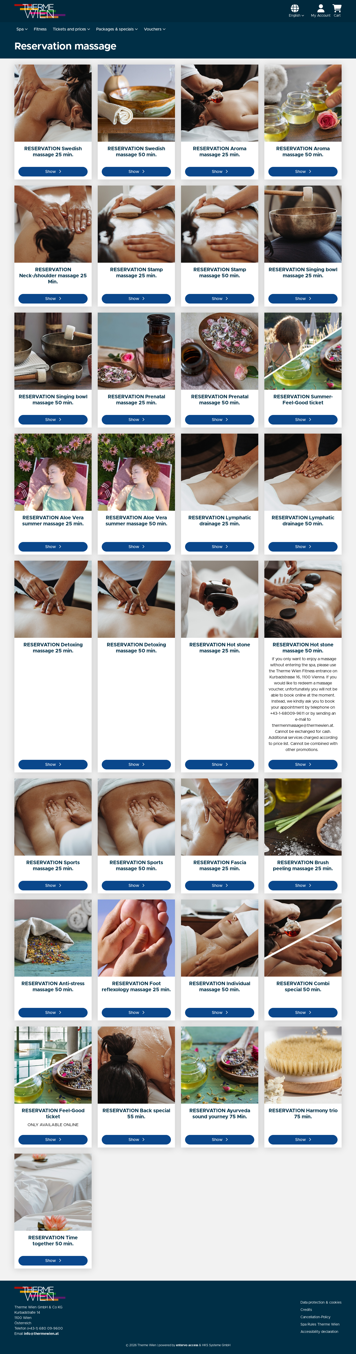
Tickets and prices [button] (71, 29)
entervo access (187, 1345)
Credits (306, 1310)
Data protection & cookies (321, 1302)
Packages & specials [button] (117, 29)
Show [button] (53, 172)
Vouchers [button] (155, 29)
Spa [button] (22, 29)
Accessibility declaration (319, 1332)
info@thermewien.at (41, 1334)
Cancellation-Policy (315, 1317)
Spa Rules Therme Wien (320, 1324)
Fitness (40, 29)
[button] (296, 11)
